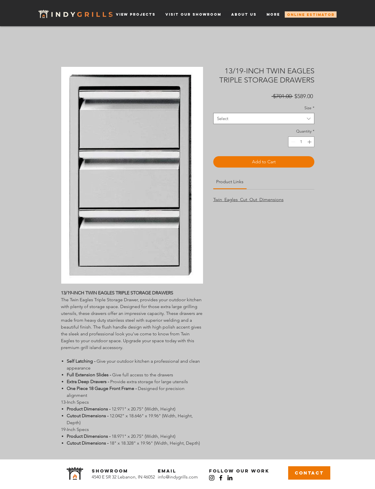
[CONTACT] (309, 473)
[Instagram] (211, 477)
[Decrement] (292, 142)
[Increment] (309, 142)
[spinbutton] (301, 142)
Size (309, 107)
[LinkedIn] (229, 477)
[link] (229, 181)
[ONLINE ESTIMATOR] (311, 14)
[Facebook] (220, 477)
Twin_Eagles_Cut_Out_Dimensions (248, 199)
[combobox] (263, 118)
